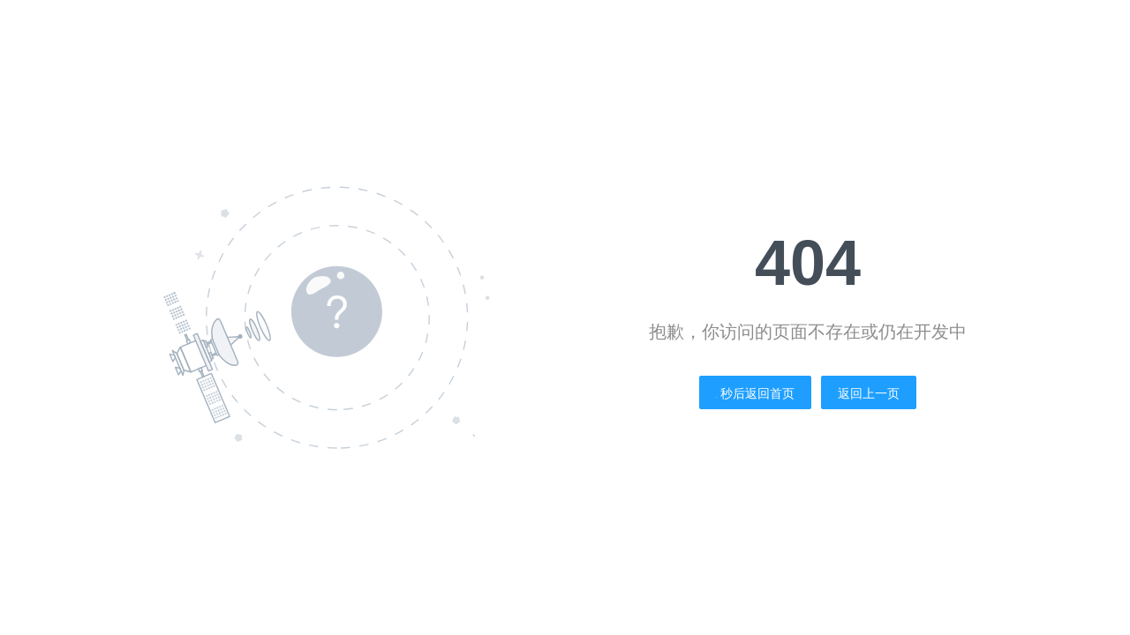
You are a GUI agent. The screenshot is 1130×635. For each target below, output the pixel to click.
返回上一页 (869, 393)
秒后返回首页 (755, 393)
